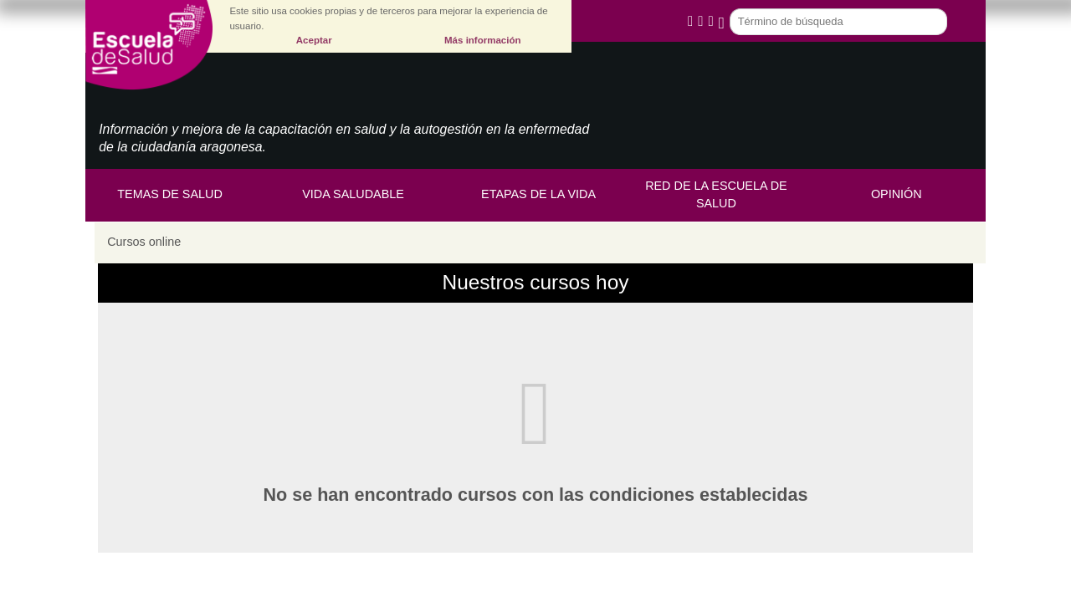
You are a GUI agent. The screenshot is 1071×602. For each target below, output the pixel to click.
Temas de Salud (170, 194)
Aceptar (314, 40)
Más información (482, 40)
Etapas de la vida (538, 194)
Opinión (896, 194)
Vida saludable (353, 194)
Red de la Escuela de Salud (716, 195)
